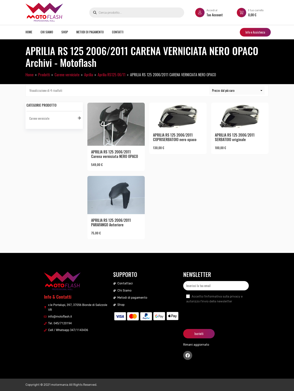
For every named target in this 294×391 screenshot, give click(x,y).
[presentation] (211, 313)
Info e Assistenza (255, 32)
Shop (64, 32)
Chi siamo (46, 32)
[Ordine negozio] (237, 90)
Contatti (117, 32)
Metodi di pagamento (90, 32)
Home (29, 32)
